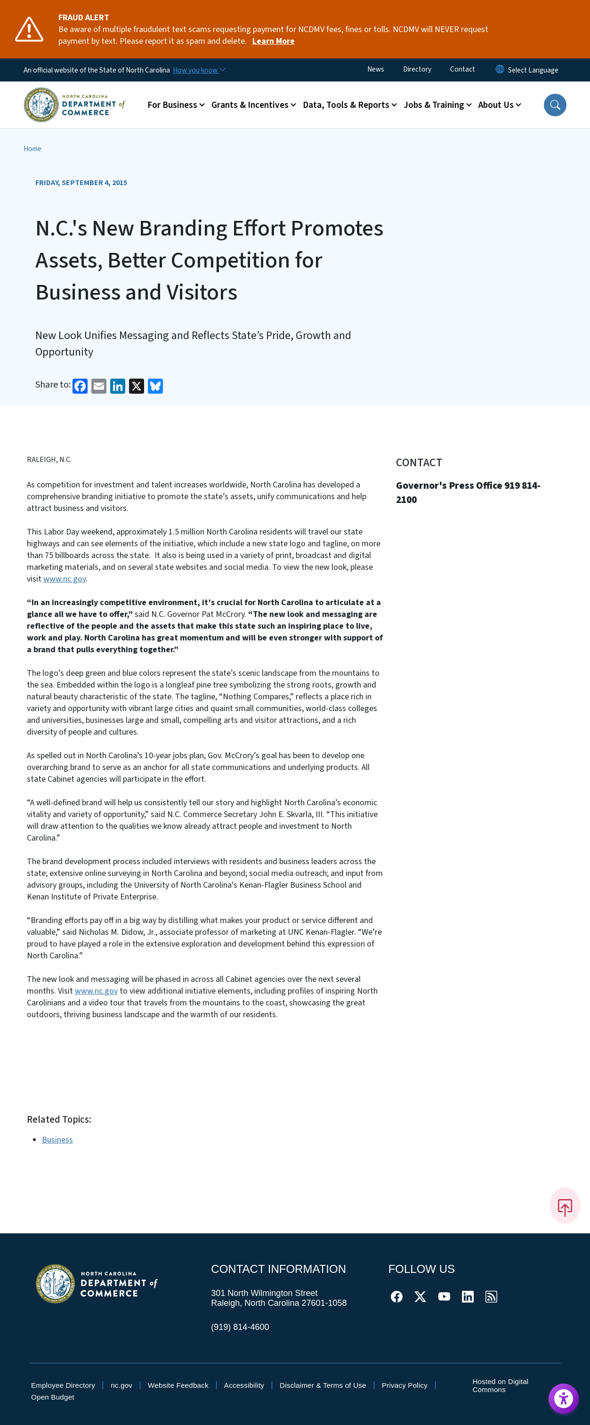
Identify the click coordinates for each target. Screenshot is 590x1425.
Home (32, 149)
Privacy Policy (405, 1385)
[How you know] (198, 70)
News (375, 69)
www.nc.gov (64, 579)
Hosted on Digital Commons (500, 1385)
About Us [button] (496, 105)
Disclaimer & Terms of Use (323, 1385)
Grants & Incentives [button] (250, 105)
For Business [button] (172, 105)
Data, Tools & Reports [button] (346, 105)
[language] (533, 70)
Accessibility (244, 1385)
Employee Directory (63, 1385)
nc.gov (121, 1385)
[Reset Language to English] (500, 70)
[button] (555, 105)
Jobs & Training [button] (434, 105)
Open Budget (52, 1397)
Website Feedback (178, 1385)
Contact (462, 69)
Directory (417, 69)
